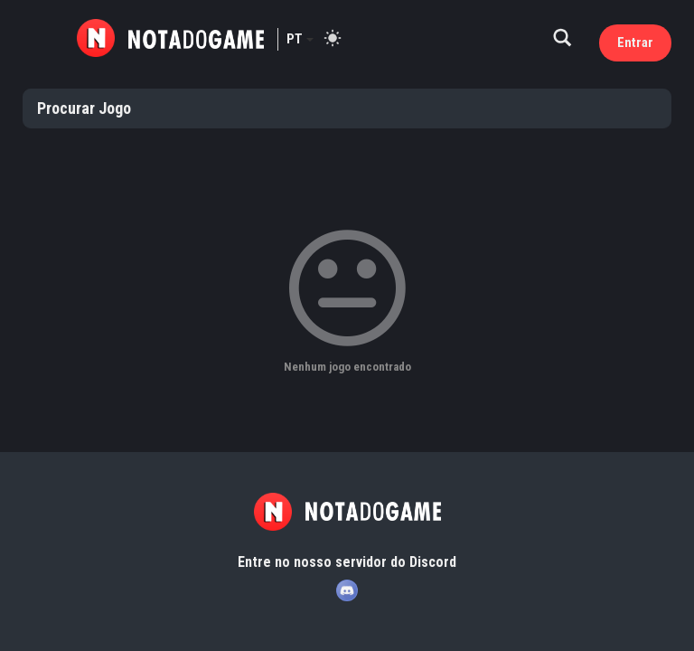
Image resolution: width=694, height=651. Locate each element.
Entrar (635, 42)
